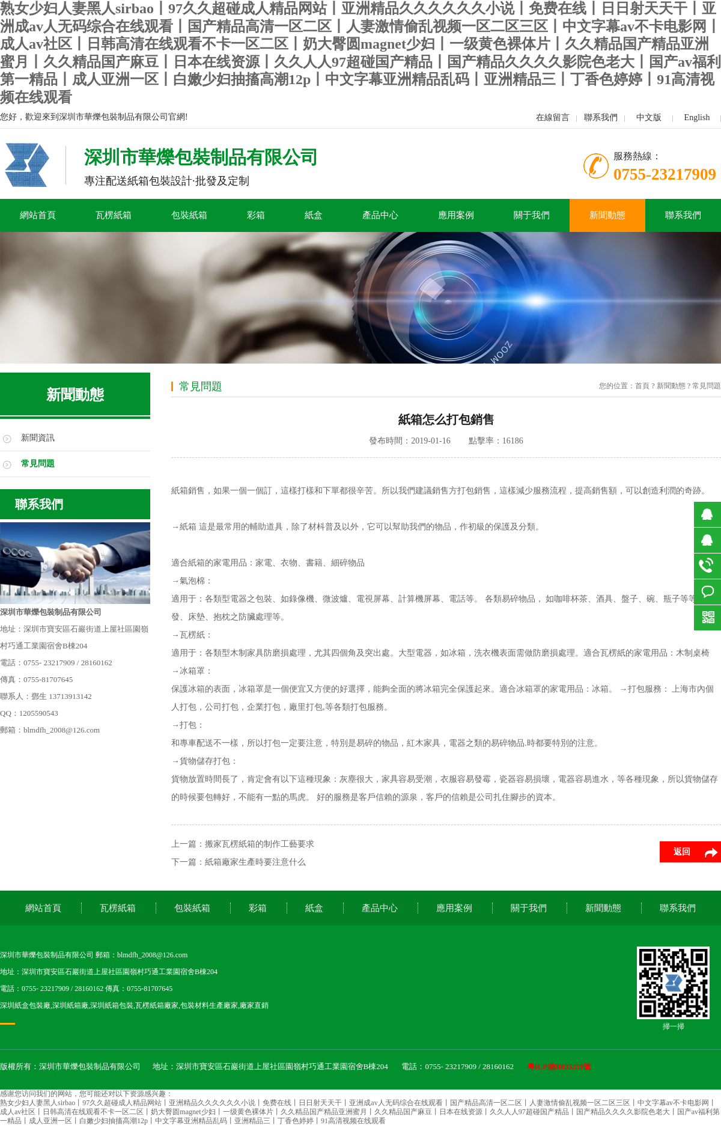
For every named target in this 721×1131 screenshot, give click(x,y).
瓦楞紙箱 (114, 215)
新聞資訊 (38, 437)
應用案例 (456, 215)
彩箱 (256, 215)
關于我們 (532, 215)
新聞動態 (607, 215)
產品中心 (380, 215)
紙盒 (314, 215)
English (697, 117)
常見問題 (38, 463)
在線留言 (553, 117)
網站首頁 (38, 215)
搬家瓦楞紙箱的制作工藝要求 (259, 844)
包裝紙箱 (189, 215)
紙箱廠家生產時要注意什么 (255, 862)
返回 (682, 851)
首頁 (642, 386)
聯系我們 (601, 117)
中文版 (649, 117)
